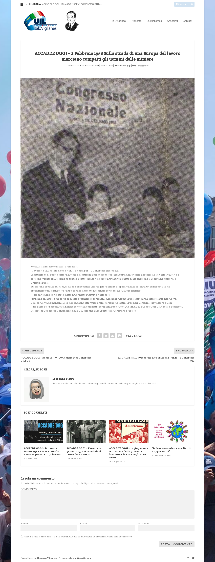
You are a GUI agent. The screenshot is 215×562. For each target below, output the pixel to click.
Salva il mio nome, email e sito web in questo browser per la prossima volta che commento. (78, 536)
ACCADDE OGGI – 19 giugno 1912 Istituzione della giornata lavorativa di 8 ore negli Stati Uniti (128, 453)
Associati (172, 21)
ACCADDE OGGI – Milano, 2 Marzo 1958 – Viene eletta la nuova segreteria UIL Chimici (42, 451)
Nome (24, 523)
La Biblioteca (154, 21)
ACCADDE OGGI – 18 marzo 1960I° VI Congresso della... (72, 4)
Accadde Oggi (122, 65)
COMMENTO (28, 489)
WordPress (83, 558)
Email (84, 523)
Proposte (136, 21)
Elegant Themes (47, 558)
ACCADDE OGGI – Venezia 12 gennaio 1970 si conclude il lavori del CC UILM (84, 451)
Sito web (143, 523)
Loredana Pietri (89, 65)
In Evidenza (119, 21)
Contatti (187, 21)
